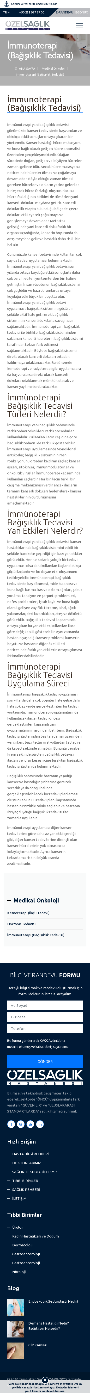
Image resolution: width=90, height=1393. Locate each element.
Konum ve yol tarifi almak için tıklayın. (34, 3)
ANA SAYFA (24, 68)
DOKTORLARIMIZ (26, 1163)
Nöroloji (19, 1272)
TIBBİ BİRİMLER (25, 1181)
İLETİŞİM (19, 1198)
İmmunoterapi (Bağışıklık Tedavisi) (39, 74)
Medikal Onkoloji (52, 68)
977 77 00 (31, 12)
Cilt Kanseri (37, 1345)
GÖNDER (45, 1061)
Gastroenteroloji (26, 1254)
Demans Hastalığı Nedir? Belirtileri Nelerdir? (48, 1326)
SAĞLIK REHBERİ (26, 1190)
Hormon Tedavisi (21, 924)
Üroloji (17, 1227)
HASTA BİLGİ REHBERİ (30, 1154)
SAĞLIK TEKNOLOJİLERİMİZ (35, 1172)
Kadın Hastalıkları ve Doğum (35, 1236)
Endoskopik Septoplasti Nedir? (53, 1301)
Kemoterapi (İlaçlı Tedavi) (28, 913)
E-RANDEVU (64, 12)
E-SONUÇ (81, 12)
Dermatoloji (22, 1245)
